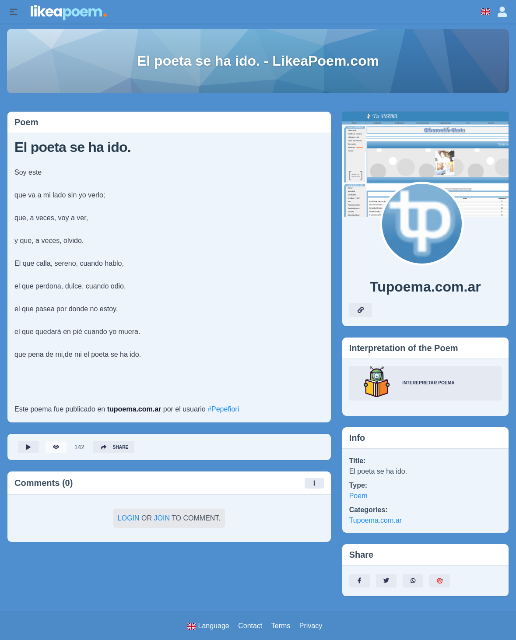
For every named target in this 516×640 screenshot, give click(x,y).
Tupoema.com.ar (375, 520)
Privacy (310, 625)
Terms (281, 625)
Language (208, 626)
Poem (358, 495)
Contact (250, 625)
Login (129, 520)
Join (162, 520)
